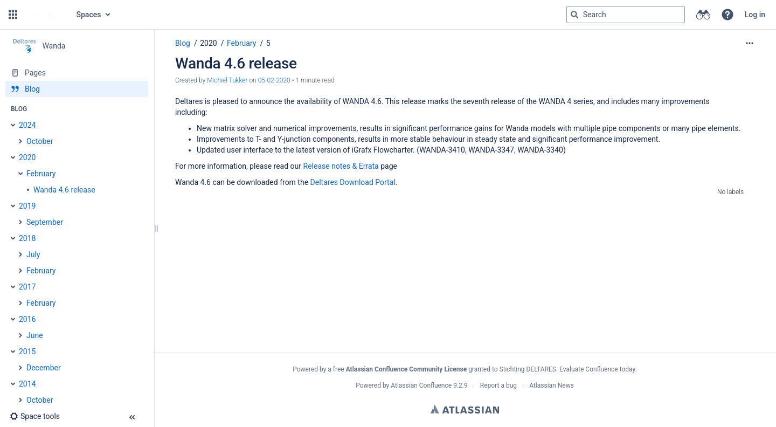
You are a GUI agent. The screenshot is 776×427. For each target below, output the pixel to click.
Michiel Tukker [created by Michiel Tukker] (227, 80)
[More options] (749, 43)
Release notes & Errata (341, 166)
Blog (182, 43)
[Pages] (76, 73)
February (241, 43)
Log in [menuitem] (755, 14)
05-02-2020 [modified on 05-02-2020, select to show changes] (274, 80)
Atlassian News (551, 385)
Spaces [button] (89, 14)
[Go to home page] (45, 14)
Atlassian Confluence (421, 385)
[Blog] (76, 89)
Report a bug (498, 385)
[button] (12, 14)
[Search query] (625, 14)
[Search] (574, 14)
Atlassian (465, 409)
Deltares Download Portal (353, 182)
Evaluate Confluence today (597, 369)
